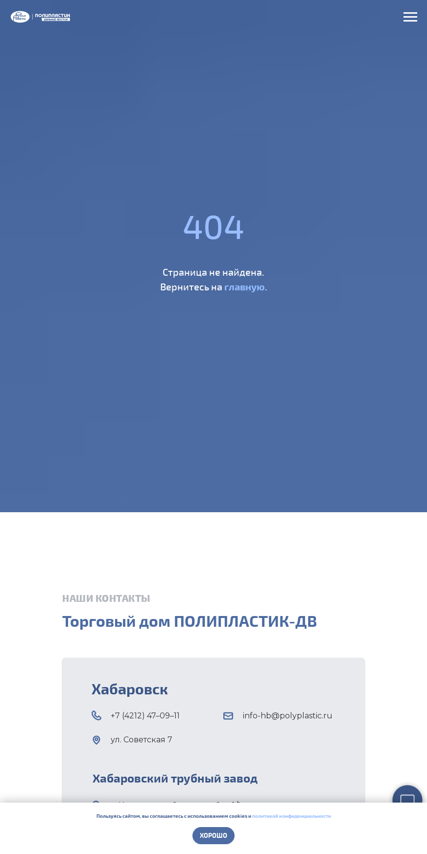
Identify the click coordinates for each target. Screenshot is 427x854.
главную (244, 286)
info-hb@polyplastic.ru (287, 715)
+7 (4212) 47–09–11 (145, 715)
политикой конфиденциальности (291, 816)
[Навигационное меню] (410, 17)
